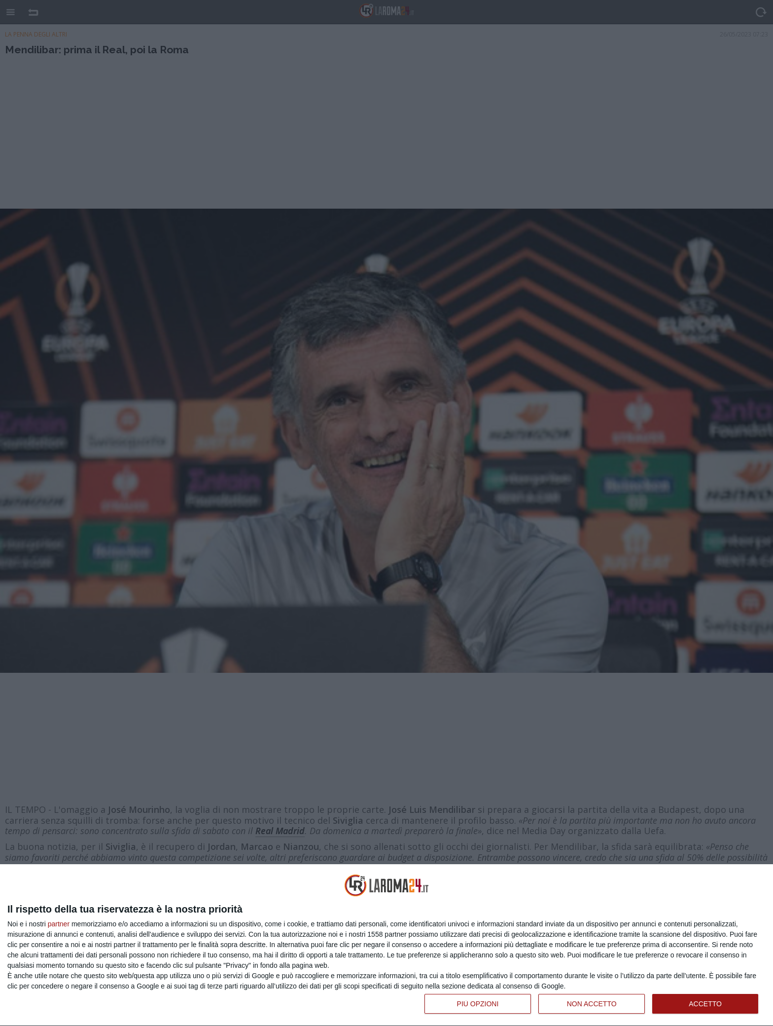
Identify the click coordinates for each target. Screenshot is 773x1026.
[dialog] (386, 945)
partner (59, 923)
